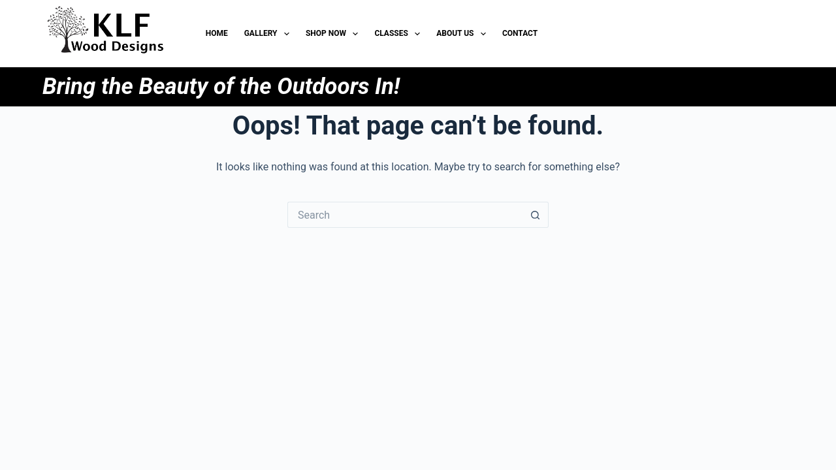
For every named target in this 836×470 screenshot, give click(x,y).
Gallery (269, 34)
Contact (520, 33)
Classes (399, 34)
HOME (217, 33)
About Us (463, 34)
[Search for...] (404, 215)
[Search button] (535, 215)
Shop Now (334, 34)
